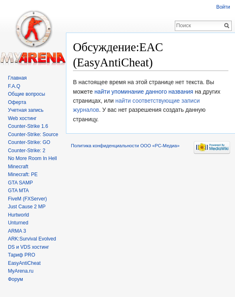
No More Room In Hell (32, 158)
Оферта (17, 102)
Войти (223, 7)
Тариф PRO (21, 255)
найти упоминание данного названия (143, 91)
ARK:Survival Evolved (32, 239)
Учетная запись (25, 110)
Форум (15, 279)
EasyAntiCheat (24, 263)
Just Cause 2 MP (26, 207)
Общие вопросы (26, 94)
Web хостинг (22, 118)
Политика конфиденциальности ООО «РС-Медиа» (125, 145)
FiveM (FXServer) (27, 199)
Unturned (18, 223)
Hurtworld (18, 215)
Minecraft (18, 167)
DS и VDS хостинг (28, 247)
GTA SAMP (20, 183)
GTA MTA (18, 190)
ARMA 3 (17, 231)
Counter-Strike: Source (33, 134)
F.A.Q (14, 86)
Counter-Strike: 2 (26, 150)
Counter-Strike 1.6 (28, 126)
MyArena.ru (20, 271)
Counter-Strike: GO (29, 142)
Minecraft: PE (23, 174)
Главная (17, 78)
